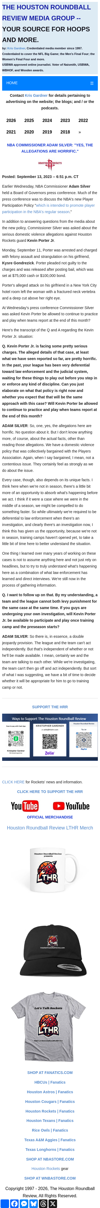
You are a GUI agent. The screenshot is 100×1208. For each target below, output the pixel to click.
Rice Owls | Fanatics (50, 1130)
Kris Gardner (16, 48)
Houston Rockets (45, 1168)
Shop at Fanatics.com (50, 1072)
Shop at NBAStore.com (50, 1159)
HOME (12, 83)
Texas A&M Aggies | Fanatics (49, 1140)
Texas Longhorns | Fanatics (49, 1149)
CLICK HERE (13, 782)
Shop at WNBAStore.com (49, 1178)
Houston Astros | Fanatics (50, 1092)
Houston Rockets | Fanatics (50, 1111)
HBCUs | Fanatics (50, 1082)
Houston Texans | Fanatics (49, 1120)
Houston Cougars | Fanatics (50, 1101)
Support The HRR (50, 707)
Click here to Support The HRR (50, 792)
